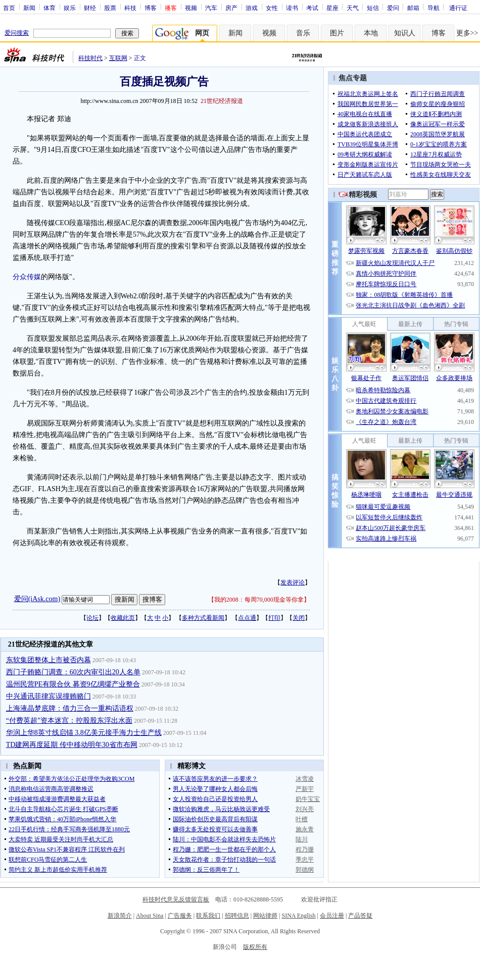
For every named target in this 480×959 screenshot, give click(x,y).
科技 (130, 8)
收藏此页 (123, 617)
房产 (231, 8)
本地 (371, 33)
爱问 (393, 8)
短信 (373, 8)
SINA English (298, 915)
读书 (292, 8)
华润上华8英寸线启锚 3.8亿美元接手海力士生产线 (84, 732)
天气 (353, 8)
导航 (433, 8)
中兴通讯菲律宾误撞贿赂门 (48, 696)
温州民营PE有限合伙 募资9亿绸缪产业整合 (73, 684)
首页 (9, 8)
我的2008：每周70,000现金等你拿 (259, 599)
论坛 (92, 617)
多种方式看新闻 (203, 617)
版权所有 (255, 946)
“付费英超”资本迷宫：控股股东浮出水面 (69, 720)
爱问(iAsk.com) (37, 599)
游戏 (252, 8)
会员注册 (332, 915)
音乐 (303, 33)
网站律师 (265, 915)
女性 (272, 8)
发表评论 (292, 582)
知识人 (404, 33)
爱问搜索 (17, 32)
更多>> (467, 33)
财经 (90, 8)
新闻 (29, 8)
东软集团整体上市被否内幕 (48, 660)
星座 (332, 8)
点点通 (247, 617)
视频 (191, 8)
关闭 (299, 617)
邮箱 (413, 8)
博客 (151, 8)
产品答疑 (360, 915)
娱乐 (70, 8)
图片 (337, 33)
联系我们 (208, 915)
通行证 (458, 8)
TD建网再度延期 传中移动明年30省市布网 (71, 745)
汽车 (211, 8)
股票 (110, 8)
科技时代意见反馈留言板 (175, 899)
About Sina (149, 915)
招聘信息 (237, 915)
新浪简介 (120, 915)
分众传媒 (27, 277)
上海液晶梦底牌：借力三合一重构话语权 (69, 708)
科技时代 (90, 58)
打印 (274, 617)
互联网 (118, 58)
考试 (312, 8)
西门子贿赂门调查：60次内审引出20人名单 (73, 672)
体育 (49, 8)
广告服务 (180, 915)
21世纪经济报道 (222, 100)
